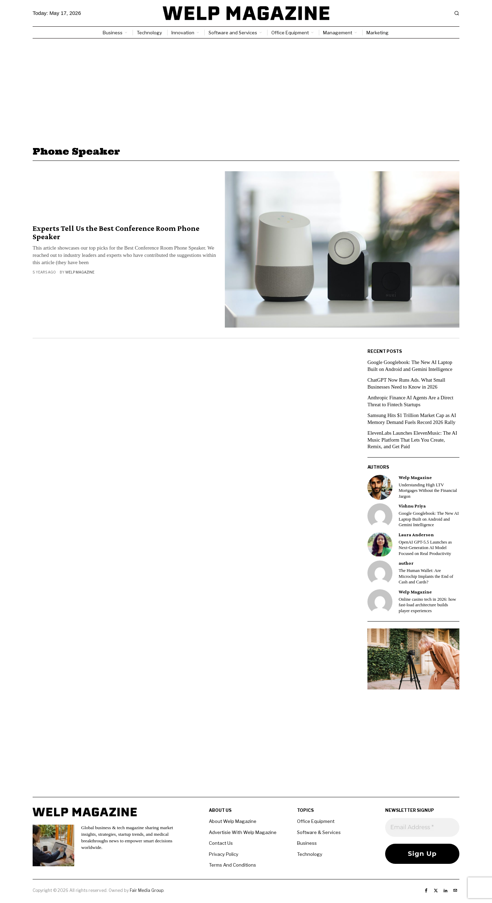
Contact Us (221, 843)
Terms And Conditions (232, 865)
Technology (309, 854)
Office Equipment (315, 821)
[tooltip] (379, 487)
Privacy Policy (223, 854)
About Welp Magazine (232, 821)
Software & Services (319, 832)
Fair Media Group (146, 890)
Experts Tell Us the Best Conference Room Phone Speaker (116, 232)
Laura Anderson (416, 534)
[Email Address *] (422, 827)
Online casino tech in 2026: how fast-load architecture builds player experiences (427, 605)
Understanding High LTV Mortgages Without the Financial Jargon (428, 491)
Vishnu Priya (412, 506)
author (406, 563)
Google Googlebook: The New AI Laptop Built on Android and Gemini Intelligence (429, 519)
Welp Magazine (79, 272)
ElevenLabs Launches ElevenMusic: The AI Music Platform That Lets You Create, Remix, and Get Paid (413, 439)
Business (307, 843)
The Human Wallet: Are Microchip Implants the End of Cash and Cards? (426, 576)
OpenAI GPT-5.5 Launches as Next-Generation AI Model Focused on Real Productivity (425, 548)
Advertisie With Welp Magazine (243, 832)
